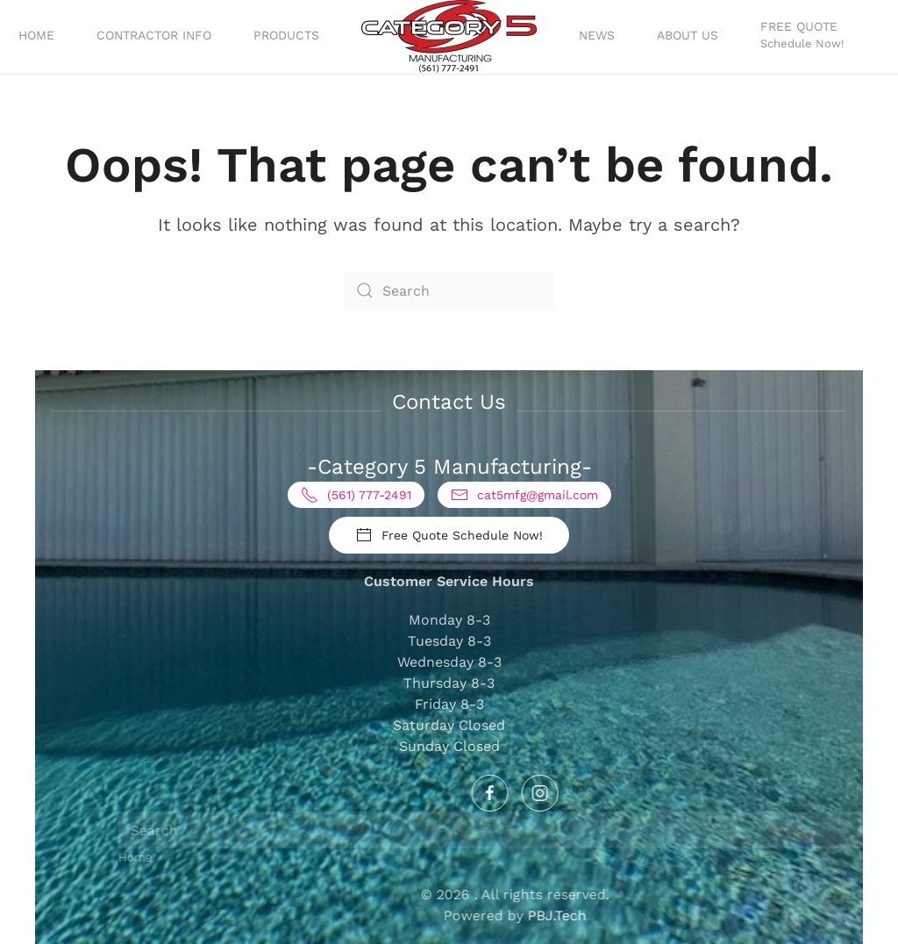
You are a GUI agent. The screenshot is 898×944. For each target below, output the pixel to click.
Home (36, 35)
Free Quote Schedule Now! (449, 535)
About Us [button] (687, 35)
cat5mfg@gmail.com (524, 495)
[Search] (449, 290)
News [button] (597, 35)
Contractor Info (153, 35)
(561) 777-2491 (356, 495)
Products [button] (286, 35)
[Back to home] (449, 37)
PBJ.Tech (687, 915)
